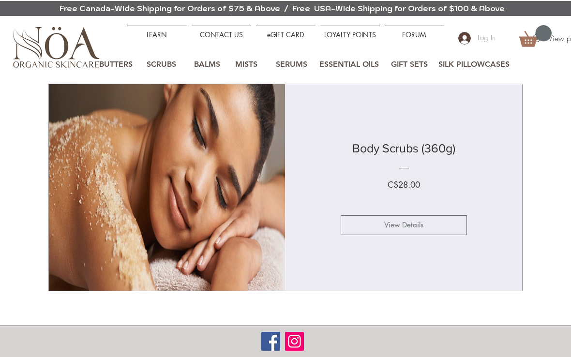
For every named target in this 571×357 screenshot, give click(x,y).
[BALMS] (207, 64)
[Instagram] (294, 341)
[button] (535, 36)
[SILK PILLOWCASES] (474, 64)
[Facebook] (270, 341)
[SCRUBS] (161, 64)
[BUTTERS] (115, 64)
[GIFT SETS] (409, 64)
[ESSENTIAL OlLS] (349, 64)
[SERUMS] (291, 64)
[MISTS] (246, 64)
